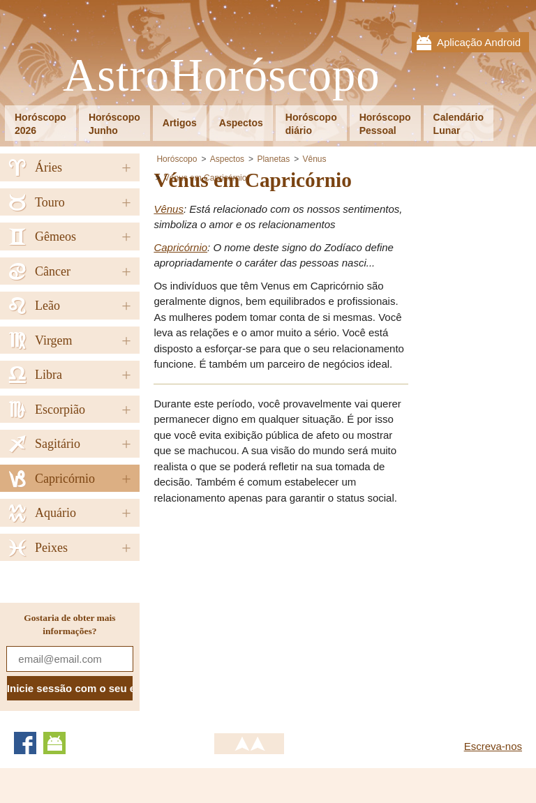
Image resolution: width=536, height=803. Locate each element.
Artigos (180, 122)
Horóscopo (176, 159)
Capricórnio (180, 247)
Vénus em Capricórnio (205, 178)
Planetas (273, 159)
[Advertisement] (271, 614)
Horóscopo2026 (40, 124)
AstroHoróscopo (221, 76)
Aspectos (241, 122)
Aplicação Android (479, 42)
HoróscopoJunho (114, 124)
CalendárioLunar (458, 124)
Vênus (315, 159)
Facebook (25, 743)
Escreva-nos (493, 746)
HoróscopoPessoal (385, 124)
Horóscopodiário (311, 124)
